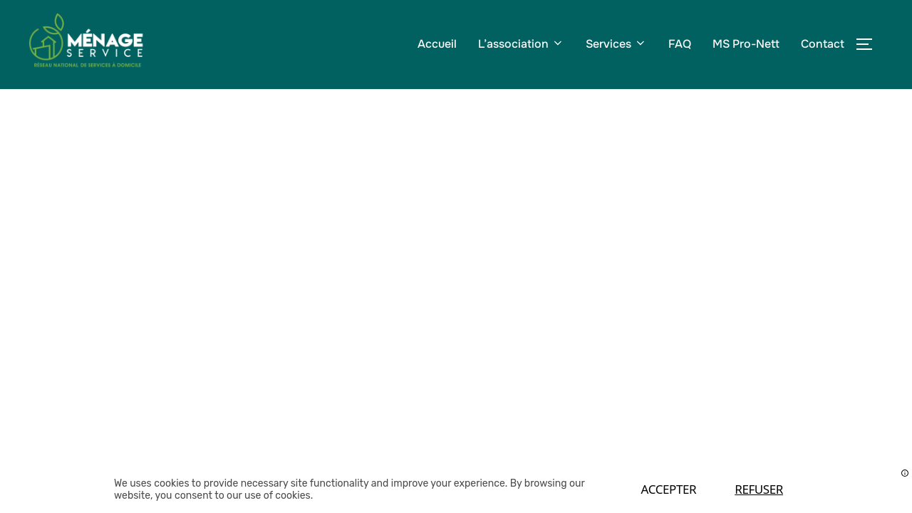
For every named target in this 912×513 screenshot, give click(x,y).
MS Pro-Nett (745, 43)
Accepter (669, 489)
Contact (822, 43)
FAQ (679, 43)
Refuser (759, 489)
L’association (521, 43)
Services (616, 43)
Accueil (437, 43)
